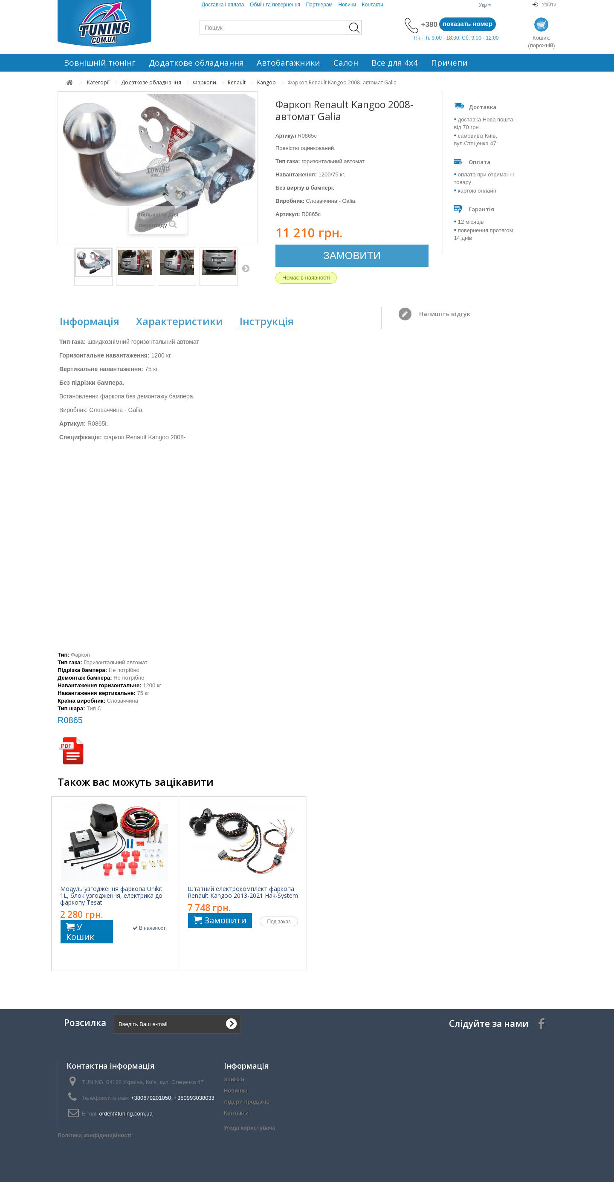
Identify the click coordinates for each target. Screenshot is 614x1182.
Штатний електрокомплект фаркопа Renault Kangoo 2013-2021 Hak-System (243, 892)
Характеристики (179, 321)
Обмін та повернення (275, 5)
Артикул (285, 136)
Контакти (372, 5)
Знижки (234, 1079)
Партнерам (319, 5)
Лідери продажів (247, 1101)
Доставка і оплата (223, 5)
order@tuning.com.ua (125, 1113)
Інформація (89, 321)
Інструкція (267, 321)
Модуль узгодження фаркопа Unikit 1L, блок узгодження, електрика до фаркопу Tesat (111, 895)
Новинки (236, 1090)
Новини (347, 5)
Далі (245, 268)
